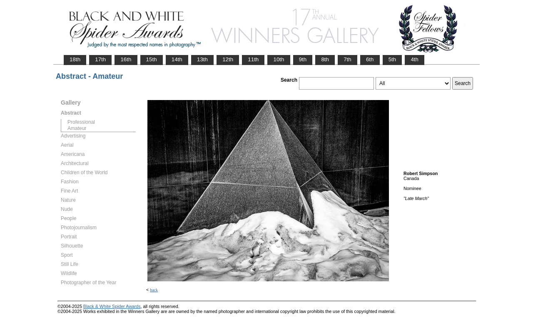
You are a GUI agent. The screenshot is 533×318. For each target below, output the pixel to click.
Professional (81, 122)
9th (302, 59)
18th (75, 59)
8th (325, 59)
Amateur (76, 128)
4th (414, 59)
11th (253, 59)
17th (100, 59)
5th (392, 59)
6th (370, 59)
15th (152, 59)
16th (126, 59)
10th (279, 59)
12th (228, 59)
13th (202, 59)
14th (177, 59)
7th (347, 59)
